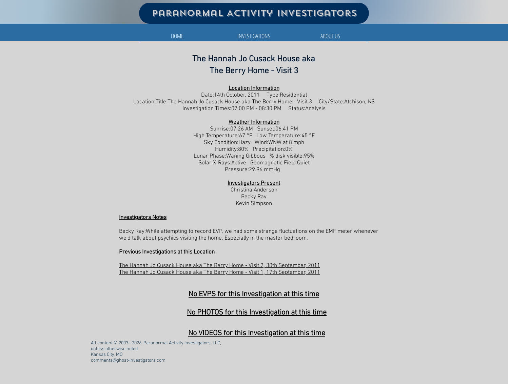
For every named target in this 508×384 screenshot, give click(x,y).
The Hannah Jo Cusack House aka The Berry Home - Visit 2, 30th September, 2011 (219, 265)
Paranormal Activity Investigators (254, 13)
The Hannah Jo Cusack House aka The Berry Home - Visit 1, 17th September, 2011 (219, 272)
